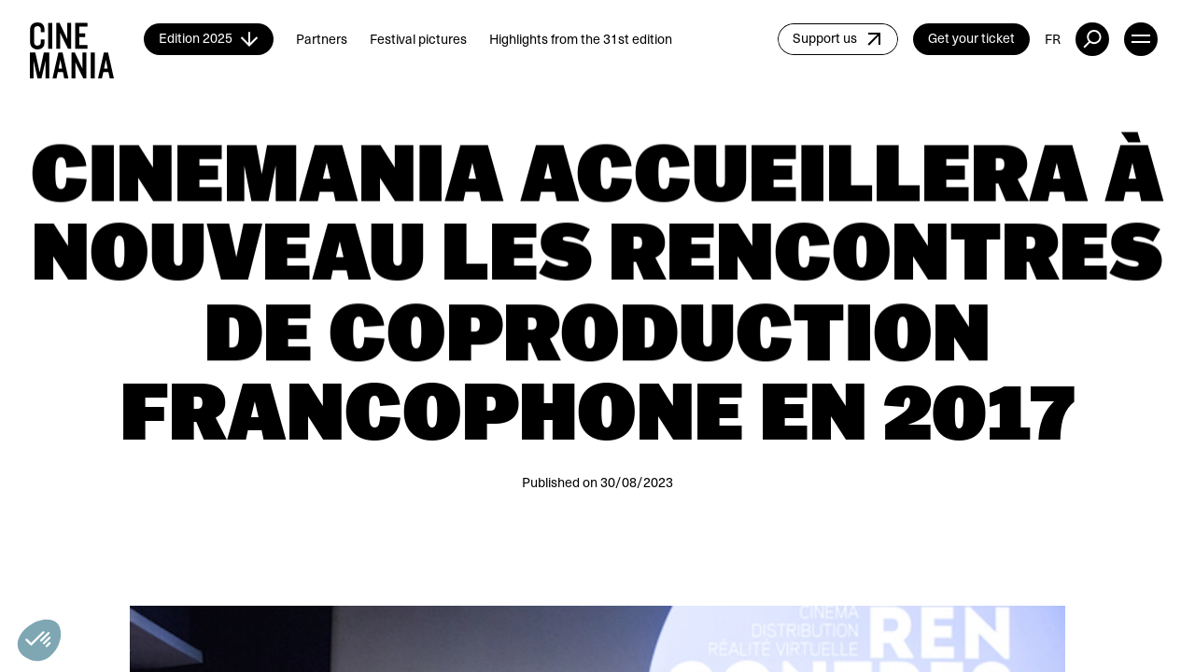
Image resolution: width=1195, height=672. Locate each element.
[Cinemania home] (87, 39)
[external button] (1092, 39)
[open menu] (1141, 39)
